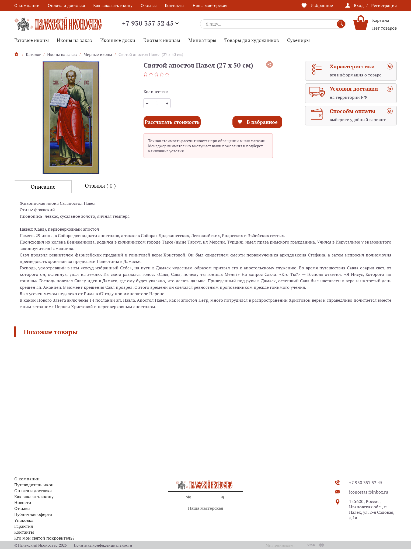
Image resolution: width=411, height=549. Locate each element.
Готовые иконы (31, 40)
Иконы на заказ (74, 40)
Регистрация (384, 5)
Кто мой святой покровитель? (44, 538)
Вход (359, 5)
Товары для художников (251, 40)
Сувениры (298, 40)
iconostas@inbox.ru (368, 492)
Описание (43, 186)
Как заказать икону (113, 5)
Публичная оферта (33, 514)
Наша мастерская (210, 5)
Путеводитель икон (34, 485)
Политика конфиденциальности (103, 545)
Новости (22, 502)
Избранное (322, 5)
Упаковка (23, 520)
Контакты (174, 5)
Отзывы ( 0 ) (100, 185)
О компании (27, 5)
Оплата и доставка (66, 5)
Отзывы (149, 5)
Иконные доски (117, 40)
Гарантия (23, 526)
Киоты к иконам (161, 40)
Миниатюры (202, 40)
